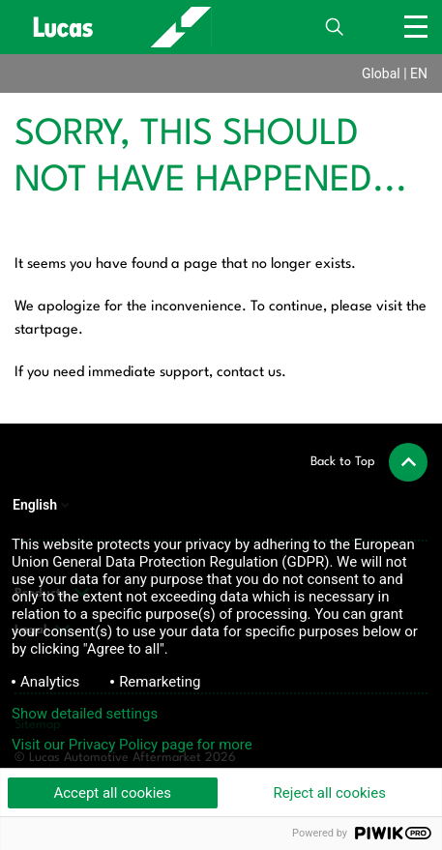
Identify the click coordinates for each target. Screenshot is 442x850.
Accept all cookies (112, 793)
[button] (368, 462)
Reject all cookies (330, 793)
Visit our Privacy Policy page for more (132, 744)
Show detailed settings (85, 713)
